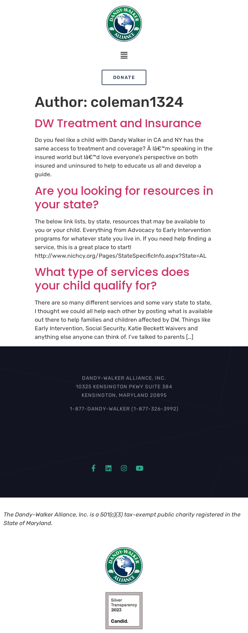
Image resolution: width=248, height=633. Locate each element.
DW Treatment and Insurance (118, 123)
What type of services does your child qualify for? (112, 278)
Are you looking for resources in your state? (124, 197)
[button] (124, 56)
